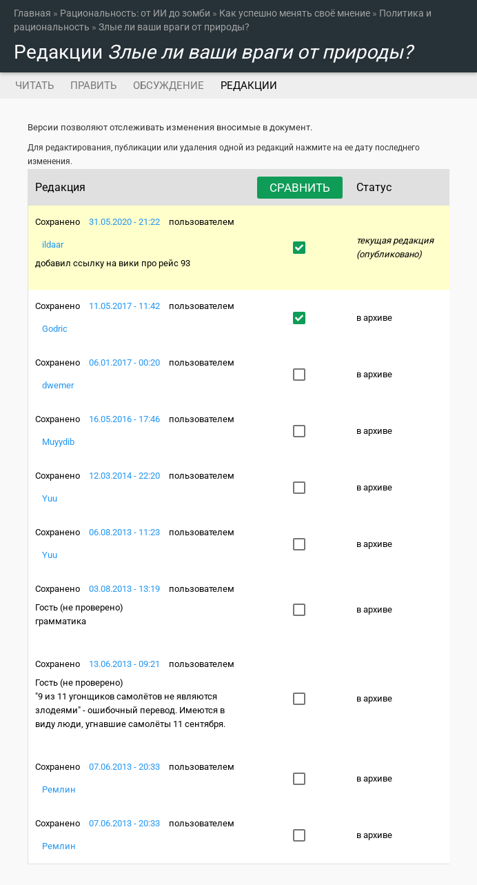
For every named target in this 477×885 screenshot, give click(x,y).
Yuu (49, 498)
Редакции (253, 85)
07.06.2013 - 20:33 (124, 767)
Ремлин (59, 789)
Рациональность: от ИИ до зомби (135, 13)
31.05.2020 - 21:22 (124, 222)
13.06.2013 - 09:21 (124, 664)
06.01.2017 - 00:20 (124, 362)
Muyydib (58, 442)
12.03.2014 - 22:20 (124, 475)
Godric (55, 329)
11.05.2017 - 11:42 (124, 306)
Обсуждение (168, 85)
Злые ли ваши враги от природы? (174, 26)
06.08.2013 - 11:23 (124, 532)
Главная (32, 13)
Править (93, 85)
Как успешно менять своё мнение (294, 13)
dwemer (58, 385)
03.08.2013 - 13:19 (124, 589)
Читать (34, 85)
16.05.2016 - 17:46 (124, 419)
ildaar (52, 244)
